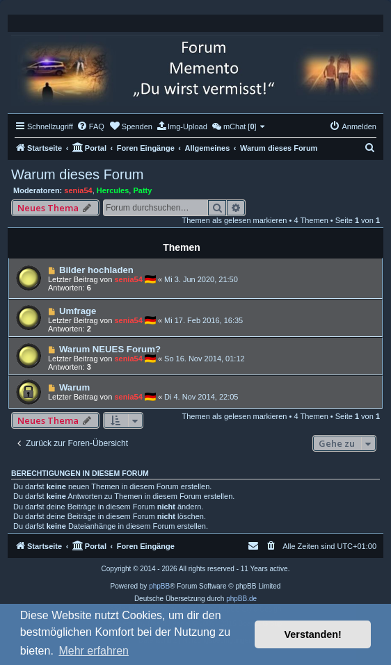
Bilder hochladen (96, 270)
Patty (142, 190)
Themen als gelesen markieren (234, 220)
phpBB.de (241, 598)
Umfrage (78, 311)
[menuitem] (90, 126)
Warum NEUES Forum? (110, 349)
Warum (74, 387)
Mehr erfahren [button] (93, 651)
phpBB (159, 586)
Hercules (113, 190)
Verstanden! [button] (313, 634)
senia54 (78, 190)
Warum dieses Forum (77, 174)
